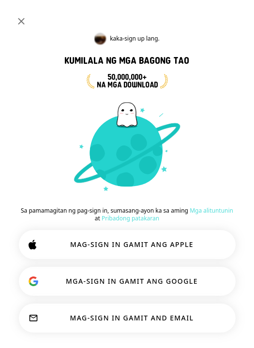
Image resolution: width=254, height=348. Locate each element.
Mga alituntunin (211, 210)
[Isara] (21, 21)
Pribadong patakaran (130, 218)
